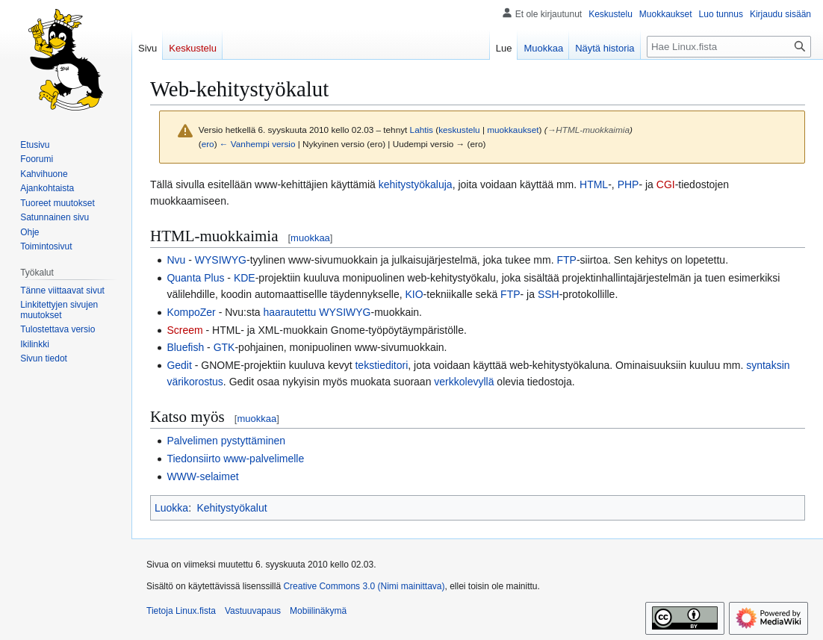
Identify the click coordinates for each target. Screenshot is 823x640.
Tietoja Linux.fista (181, 611)
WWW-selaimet (202, 476)
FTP (566, 260)
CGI (665, 184)
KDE (244, 278)
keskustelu (459, 129)
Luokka (171, 508)
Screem (184, 330)
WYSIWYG (220, 260)
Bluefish (185, 347)
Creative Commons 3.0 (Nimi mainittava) (363, 586)
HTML (594, 184)
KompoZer (191, 312)
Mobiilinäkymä (318, 611)
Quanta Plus (195, 278)
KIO (414, 294)
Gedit (179, 365)
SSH (548, 294)
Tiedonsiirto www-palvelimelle (235, 459)
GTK (224, 347)
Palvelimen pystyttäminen (226, 441)
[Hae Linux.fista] (729, 47)
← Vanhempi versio (258, 144)
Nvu (176, 260)
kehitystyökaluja (416, 184)
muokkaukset (512, 129)
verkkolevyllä (464, 382)
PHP (628, 184)
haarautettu (290, 312)
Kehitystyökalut (231, 508)
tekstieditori (381, 365)
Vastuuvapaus (253, 611)
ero (208, 144)
